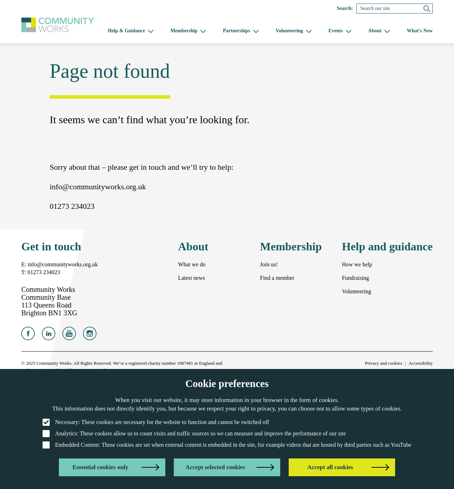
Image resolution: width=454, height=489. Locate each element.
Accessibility (421, 363)
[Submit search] (427, 8)
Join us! (269, 264)
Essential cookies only (100, 467)
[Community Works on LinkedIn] (48, 335)
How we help (357, 264)
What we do (191, 264)
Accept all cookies (330, 467)
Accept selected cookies (215, 467)
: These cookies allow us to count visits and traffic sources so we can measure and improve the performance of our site (194, 433)
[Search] (394, 8)
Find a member (277, 278)
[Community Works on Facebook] (28, 335)
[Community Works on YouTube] (69, 335)
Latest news (191, 278)
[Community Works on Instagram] (89, 335)
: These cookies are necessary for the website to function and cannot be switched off (156, 422)
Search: (345, 8)
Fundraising (355, 278)
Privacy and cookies (383, 363)
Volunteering (356, 291)
